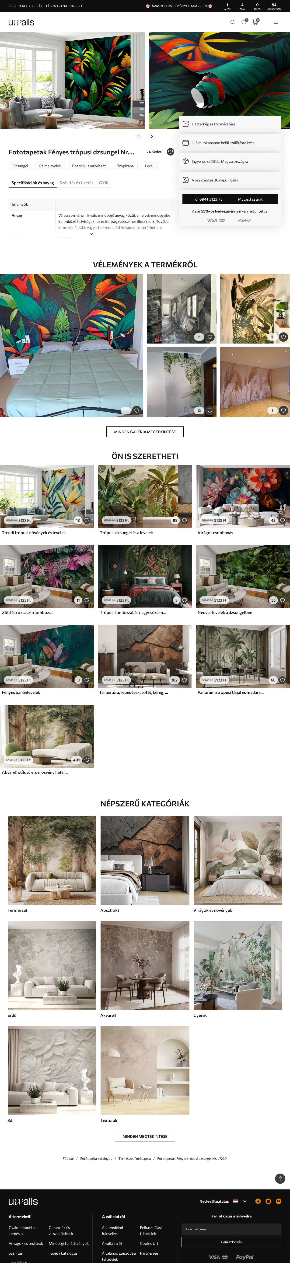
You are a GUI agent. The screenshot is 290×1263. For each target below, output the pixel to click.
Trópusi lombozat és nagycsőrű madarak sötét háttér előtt (134, 583)
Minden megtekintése (145, 1107)
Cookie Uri (149, 1214)
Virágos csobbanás (215, 503)
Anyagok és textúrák (26, 1214)
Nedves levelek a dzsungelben (225, 583)
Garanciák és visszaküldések (61, 1201)
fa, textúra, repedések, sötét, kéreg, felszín (134, 663)
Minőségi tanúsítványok (69, 1214)
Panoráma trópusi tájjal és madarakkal (232, 663)
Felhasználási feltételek (151, 1201)
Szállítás (15, 1224)
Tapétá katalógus (63, 1224)
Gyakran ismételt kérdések (23, 1201)
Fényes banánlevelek (21, 663)
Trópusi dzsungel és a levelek (126, 503)
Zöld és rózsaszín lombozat (27, 583)
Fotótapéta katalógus (96, 1129)
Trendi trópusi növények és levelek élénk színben (36, 503)
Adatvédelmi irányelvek (112, 1201)
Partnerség (149, 1224)
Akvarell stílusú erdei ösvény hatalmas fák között (36, 742)
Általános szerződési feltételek (119, 1227)
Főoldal (68, 1129)
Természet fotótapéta (135, 1129)
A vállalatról (112, 1214)
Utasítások (18, 1233)
